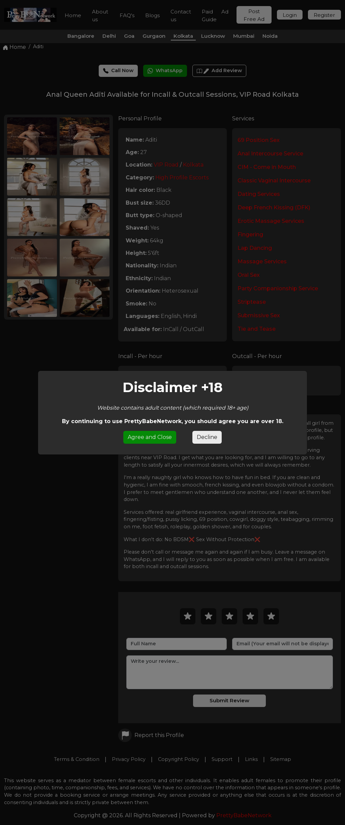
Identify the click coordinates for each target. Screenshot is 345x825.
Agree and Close (150, 437)
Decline (207, 437)
